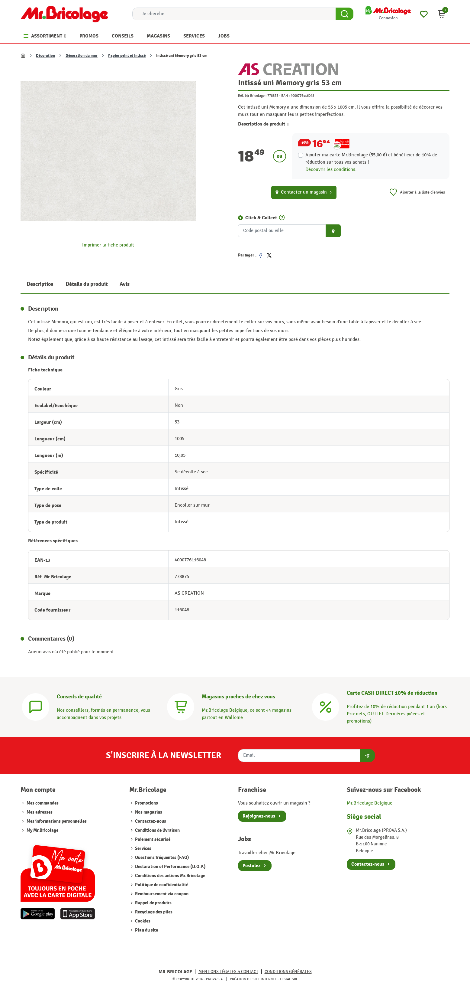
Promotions (146, 803)
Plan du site (146, 930)
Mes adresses (40, 812)
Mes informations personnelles (57, 821)
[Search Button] (344, 14)
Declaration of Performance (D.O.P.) (170, 867)
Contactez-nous (150, 821)
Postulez (251, 866)
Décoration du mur (82, 55)
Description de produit (263, 124)
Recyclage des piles (153, 912)
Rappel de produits (153, 903)
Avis (124, 284)
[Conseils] (35, 706)
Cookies (142, 921)
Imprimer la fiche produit (108, 245)
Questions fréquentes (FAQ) (161, 857)
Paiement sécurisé (152, 839)
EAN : (285, 95)
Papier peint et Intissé (127, 55)
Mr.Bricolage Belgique (369, 803)
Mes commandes (43, 803)
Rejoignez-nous (259, 816)
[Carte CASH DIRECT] (325, 706)
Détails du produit (87, 284)
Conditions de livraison (157, 830)
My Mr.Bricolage (42, 830)
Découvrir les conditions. (330, 169)
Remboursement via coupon (161, 894)
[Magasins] (180, 706)
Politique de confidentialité (161, 885)
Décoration (45, 55)
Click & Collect (261, 218)
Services (142, 848)
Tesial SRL (289, 979)
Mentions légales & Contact (228, 971)
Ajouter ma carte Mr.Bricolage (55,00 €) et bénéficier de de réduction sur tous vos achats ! (371, 158)
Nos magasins (148, 812)
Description (40, 284)
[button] (441, 14)
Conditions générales (288, 971)
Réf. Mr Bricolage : (252, 95)
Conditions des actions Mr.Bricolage (169, 876)
